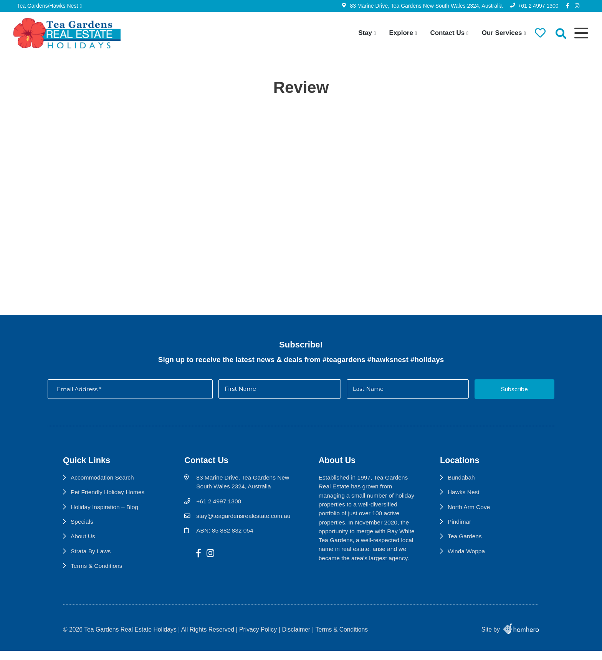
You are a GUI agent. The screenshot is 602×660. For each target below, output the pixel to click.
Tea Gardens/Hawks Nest (49, 6)
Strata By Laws (91, 556)
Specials (82, 526)
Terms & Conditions (97, 570)
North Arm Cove (472, 511)
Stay (363, 32)
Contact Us (445, 32)
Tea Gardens (468, 541)
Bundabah (464, 482)
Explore (398, 32)
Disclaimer (296, 638)
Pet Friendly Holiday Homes (108, 496)
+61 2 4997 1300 (536, 6)
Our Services (499, 32)
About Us (83, 541)
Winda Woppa (470, 556)
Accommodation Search (103, 482)
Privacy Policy (258, 638)
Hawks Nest (467, 496)
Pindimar (463, 526)
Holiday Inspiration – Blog (105, 511)
